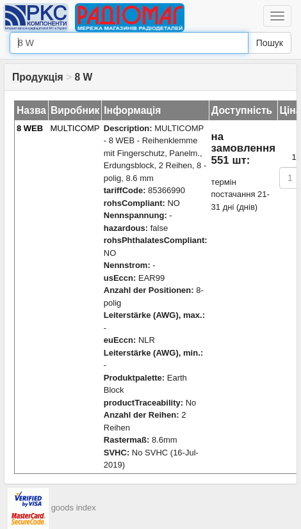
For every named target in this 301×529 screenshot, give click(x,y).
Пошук (269, 43)
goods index (73, 507)
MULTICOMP (74, 128)
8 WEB (30, 128)
